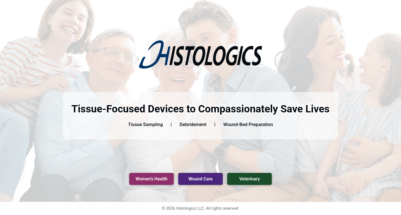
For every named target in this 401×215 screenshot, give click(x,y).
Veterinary (249, 179)
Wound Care (201, 179)
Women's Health (152, 179)
